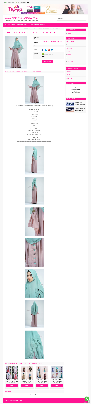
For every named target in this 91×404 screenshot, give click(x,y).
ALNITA (69, 75)
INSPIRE (69, 78)
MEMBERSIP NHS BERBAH (38, 25)
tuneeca (31, 29)
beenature (69, 48)
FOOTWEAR (70, 41)
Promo (69, 33)
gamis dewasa (17, 29)
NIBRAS (69, 71)
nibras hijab (70, 61)
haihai (68, 51)
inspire (69, 54)
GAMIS (11, 29)
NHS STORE (11, 25)
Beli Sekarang (47, 61)
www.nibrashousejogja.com (21, 17)
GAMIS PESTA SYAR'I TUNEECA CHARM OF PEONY (33, 32)
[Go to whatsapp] (87, 399)
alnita (68, 44)
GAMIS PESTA (25, 29)
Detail (11, 385)
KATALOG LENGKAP (22, 25)
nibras (68, 58)
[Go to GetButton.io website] (87, 402)
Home (7, 29)
